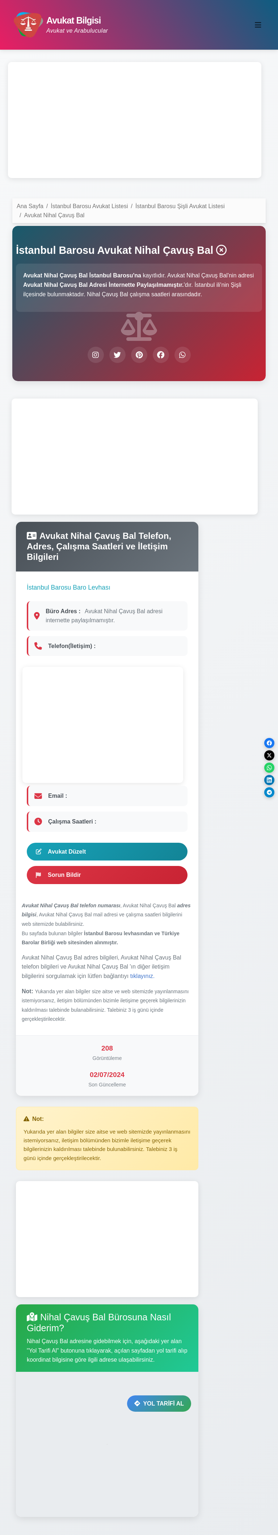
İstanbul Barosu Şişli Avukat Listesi (180, 206)
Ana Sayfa (30, 206)
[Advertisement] (135, 120)
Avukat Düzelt (61, 852)
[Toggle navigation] (258, 25)
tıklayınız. (142, 976)
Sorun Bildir (58, 875)
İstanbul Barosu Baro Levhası (68, 587)
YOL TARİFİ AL (159, 1403)
